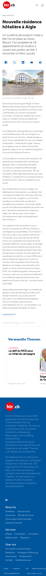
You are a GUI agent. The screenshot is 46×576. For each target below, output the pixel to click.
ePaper (8, 534)
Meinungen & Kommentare (18, 519)
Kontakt (9, 560)
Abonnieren (11, 556)
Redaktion (10, 552)
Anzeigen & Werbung (28, 552)
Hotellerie (10, 511)
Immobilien (33, 534)
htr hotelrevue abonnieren (18, 549)
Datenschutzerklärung (39, 568)
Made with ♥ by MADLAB (34, 573)
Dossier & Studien (14, 523)
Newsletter (20, 534)
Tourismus (10, 515)
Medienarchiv (25, 556)
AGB (26, 568)
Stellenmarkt (11, 537)
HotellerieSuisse (23, 560)
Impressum (16, 568)
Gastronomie (23, 511)
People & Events (25, 515)
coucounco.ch (9, 314)
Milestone (25, 537)
